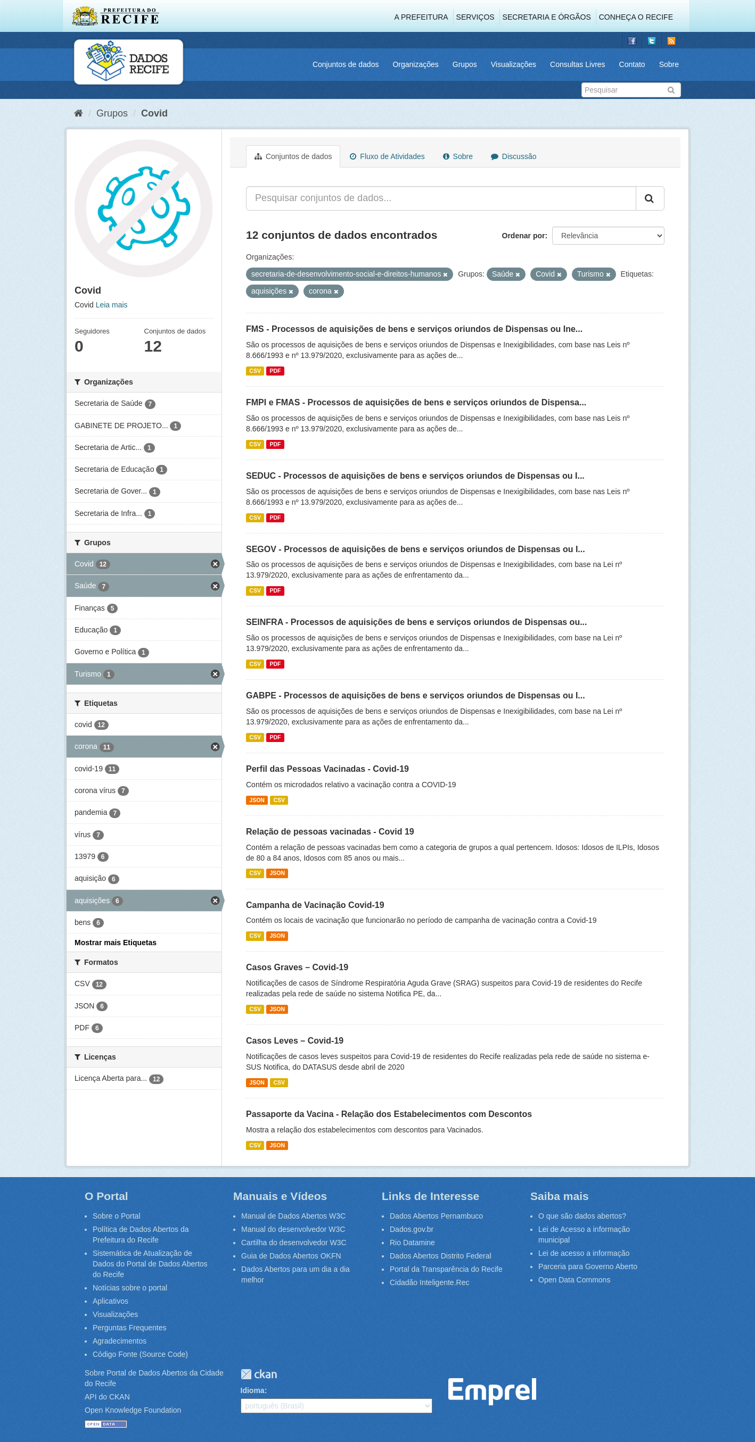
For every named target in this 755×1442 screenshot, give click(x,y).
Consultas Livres (577, 64)
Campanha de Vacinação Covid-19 (315, 905)
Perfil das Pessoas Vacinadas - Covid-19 (327, 768)
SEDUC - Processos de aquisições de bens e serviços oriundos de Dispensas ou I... (415, 475)
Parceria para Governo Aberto (587, 1266)
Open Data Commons (574, 1280)
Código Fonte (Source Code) (140, 1354)
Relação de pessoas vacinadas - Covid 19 (330, 831)
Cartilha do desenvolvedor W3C (294, 1242)
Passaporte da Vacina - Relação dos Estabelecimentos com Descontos (389, 1114)
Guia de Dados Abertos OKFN (291, 1256)
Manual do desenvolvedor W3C (293, 1229)
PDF (275, 371)
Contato (632, 64)
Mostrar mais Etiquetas (116, 942)
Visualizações (513, 64)
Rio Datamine (412, 1242)
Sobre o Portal (117, 1216)
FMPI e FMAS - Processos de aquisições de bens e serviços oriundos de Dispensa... (416, 402)
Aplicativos (110, 1301)
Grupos (465, 64)
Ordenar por (523, 235)
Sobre (669, 64)
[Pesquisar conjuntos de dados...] (441, 198)
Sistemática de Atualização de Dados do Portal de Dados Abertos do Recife (150, 1264)
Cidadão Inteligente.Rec (429, 1282)
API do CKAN (107, 1397)
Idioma (253, 1390)
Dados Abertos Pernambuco (436, 1216)
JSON (257, 800)
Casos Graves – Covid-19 (297, 967)
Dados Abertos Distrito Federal (440, 1256)
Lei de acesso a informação (583, 1253)
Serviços (475, 17)
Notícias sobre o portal (130, 1287)
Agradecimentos (119, 1341)
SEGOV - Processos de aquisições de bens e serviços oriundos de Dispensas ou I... (415, 549)
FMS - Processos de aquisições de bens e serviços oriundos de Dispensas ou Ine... (414, 329)
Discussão (513, 156)
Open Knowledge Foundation (133, 1410)
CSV (255, 371)
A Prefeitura (421, 17)
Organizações (415, 64)
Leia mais (112, 305)
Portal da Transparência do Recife (446, 1269)
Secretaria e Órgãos (547, 17)
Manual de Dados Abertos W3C (293, 1216)
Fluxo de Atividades (387, 156)
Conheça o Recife (636, 17)
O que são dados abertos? (582, 1216)
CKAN (259, 1374)
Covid (154, 113)
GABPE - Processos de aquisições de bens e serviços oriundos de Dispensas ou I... (415, 695)
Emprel (492, 1391)
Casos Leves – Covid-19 (294, 1040)
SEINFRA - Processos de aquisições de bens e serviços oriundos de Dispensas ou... (416, 622)
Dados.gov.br (411, 1229)
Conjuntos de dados (346, 64)
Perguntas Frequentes (130, 1327)
